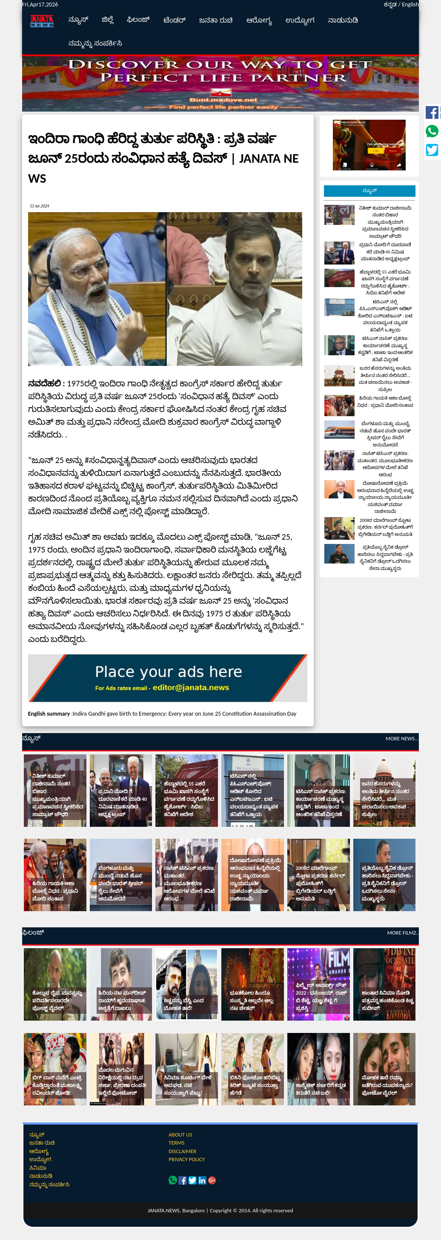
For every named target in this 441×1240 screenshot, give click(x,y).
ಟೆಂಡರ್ (174, 20)
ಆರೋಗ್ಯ (259, 20)
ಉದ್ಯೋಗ (300, 20)
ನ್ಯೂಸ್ (78, 19)
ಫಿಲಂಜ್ (138, 19)
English (410, 4)
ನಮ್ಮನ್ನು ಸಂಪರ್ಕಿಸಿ (95, 43)
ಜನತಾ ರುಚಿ (216, 20)
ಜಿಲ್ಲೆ (107, 19)
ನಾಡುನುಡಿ (343, 20)
